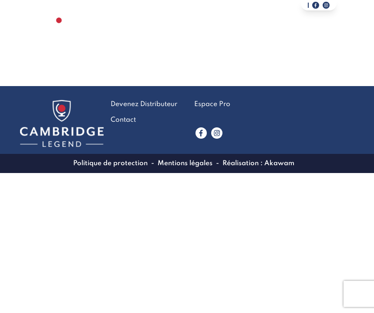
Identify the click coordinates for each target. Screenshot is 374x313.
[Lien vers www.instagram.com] (216, 133)
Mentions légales (185, 163)
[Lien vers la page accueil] (59, 32)
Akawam (279, 163)
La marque (153, 32)
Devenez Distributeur (307, 32)
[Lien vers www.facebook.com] (201, 133)
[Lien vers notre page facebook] (315, 5)
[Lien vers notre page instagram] (326, 5)
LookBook (201, 32)
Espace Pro (212, 104)
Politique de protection (110, 163)
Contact (244, 32)
